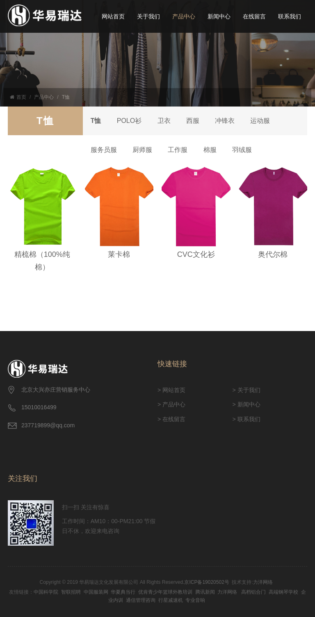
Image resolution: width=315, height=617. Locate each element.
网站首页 (113, 16)
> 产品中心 (171, 404)
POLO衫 (130, 120)
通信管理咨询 (140, 600)
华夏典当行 (123, 592)
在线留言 (254, 16)
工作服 (179, 149)
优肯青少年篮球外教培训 (165, 592)
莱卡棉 (119, 254)
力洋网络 (263, 582)
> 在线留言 (171, 419)
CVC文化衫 (196, 254)
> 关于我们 (246, 390)
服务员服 (104, 149)
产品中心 (183, 16)
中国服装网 (96, 592)
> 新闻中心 (246, 404)
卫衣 (165, 120)
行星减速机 (170, 600)
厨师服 (143, 149)
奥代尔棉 (273, 254)
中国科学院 (46, 592)
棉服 (212, 149)
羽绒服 (245, 149)
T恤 (66, 97)
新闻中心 (219, 16)
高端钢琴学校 (283, 592)
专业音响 (195, 600)
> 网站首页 (171, 390)
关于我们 (148, 16)
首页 (18, 97)
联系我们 (289, 16)
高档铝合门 (253, 592)
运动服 (264, 120)
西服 (195, 120)
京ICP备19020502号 (206, 582)
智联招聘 (71, 592)
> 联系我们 (246, 419)
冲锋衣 (228, 120)
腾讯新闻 (205, 592)
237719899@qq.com (48, 425)
